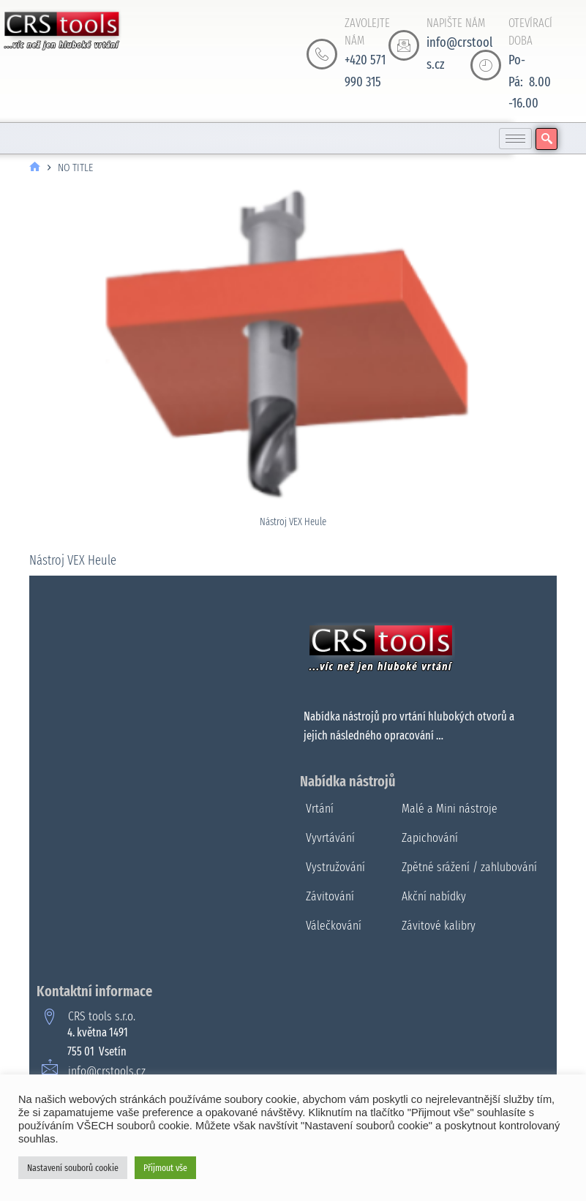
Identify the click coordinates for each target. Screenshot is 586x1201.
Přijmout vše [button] (165, 1167)
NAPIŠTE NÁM (456, 23)
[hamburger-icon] (515, 138)
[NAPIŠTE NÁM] (403, 45)
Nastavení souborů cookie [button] (73, 1167)
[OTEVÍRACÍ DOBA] (485, 65)
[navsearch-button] (546, 139)
